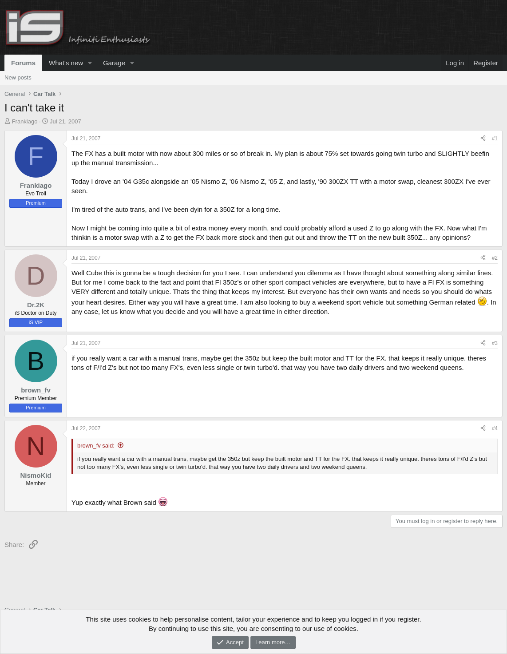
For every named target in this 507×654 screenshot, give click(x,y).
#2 (495, 258)
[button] (90, 63)
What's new (66, 63)
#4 (495, 428)
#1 (495, 138)
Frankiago (25, 121)
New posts (18, 77)
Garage (114, 63)
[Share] (483, 139)
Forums (23, 63)
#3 (495, 343)
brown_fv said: (96, 445)
